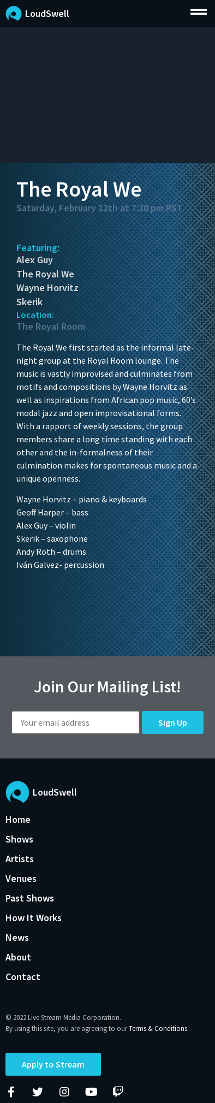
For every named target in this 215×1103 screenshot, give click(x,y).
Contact (22, 976)
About (18, 957)
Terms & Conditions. (159, 1028)
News (17, 937)
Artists (19, 858)
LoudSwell (47, 13)
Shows (19, 839)
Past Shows (29, 898)
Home (18, 819)
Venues (21, 878)
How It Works (33, 917)
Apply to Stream (53, 1064)
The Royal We (45, 274)
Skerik (29, 301)
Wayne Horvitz (47, 287)
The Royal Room (50, 326)
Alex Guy (34, 259)
